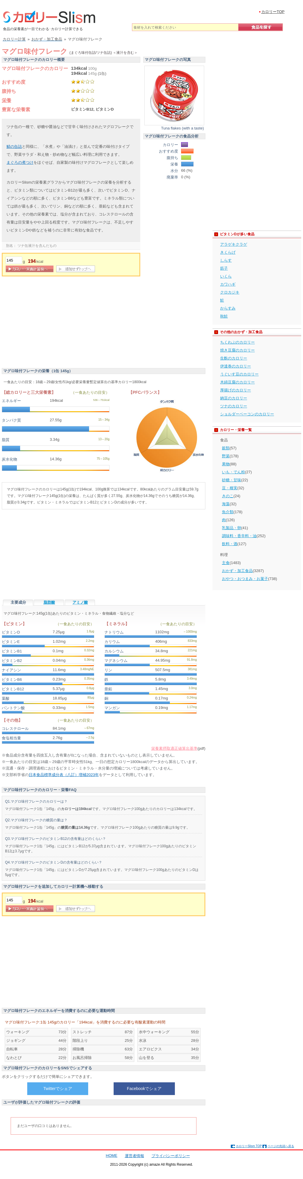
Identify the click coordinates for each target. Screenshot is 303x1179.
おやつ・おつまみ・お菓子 (245, 578)
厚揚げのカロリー (235, 390)
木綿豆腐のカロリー (237, 382)
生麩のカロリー (233, 358)
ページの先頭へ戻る (280, 1146)
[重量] (14, 260)
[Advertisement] (51, 323)
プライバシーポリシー (171, 1156)
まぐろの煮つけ (20, 162)
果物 (226, 464)
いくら (226, 276)
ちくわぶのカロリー (237, 342)
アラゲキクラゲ (233, 244)
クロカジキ (229, 292)
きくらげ (228, 252)
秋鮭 (224, 316)
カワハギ (228, 284)
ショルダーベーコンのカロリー (247, 414)
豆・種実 (229, 488)
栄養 (6, 100)
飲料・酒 (229, 544)
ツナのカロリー (233, 406)
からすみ (228, 308)
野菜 (226, 456)
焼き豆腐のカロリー (237, 350)
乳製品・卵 (231, 528)
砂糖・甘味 (231, 480)
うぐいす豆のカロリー (239, 374)
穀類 (226, 448)
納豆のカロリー (233, 398)
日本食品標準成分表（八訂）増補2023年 (64, 774)
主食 (226, 563)
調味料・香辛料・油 (239, 536)
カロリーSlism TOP (249, 1146)
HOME (111, 1155)
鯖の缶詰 (14, 146)
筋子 (224, 268)
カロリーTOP (273, 11)
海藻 (226, 504)
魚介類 (227, 512)
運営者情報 (134, 1156)
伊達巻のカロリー (235, 366)
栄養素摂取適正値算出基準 (174, 748)
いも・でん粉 (233, 472)
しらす (226, 260)
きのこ (227, 496)
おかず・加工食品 (237, 571)
